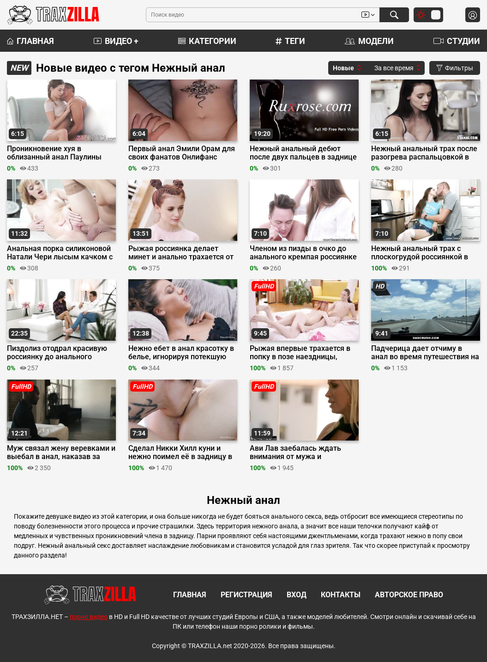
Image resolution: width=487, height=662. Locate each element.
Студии (456, 41)
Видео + (116, 41)
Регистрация (246, 594)
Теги (290, 41)
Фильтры (454, 68)
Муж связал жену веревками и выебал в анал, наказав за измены (61, 452)
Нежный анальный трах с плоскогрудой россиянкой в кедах (419, 253)
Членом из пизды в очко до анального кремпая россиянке (303, 253)
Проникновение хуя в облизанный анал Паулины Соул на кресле (54, 153)
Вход (297, 594)
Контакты (341, 594)
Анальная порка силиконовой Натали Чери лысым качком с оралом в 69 (60, 253)
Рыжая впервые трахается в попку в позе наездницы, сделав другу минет (300, 352)
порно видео (89, 616)
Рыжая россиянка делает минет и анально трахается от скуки (181, 253)
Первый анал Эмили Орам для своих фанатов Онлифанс (181, 153)
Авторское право (409, 594)
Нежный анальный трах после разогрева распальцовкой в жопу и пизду (424, 153)
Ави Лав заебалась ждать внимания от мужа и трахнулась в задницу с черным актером (295, 452)
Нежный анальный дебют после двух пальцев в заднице (303, 153)
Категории (207, 41)
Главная (30, 41)
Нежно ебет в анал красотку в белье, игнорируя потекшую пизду (181, 352)
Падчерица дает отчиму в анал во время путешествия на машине (425, 352)
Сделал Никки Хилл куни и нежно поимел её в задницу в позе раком (180, 452)
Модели (369, 41)
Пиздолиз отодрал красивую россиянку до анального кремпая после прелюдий (57, 352)
